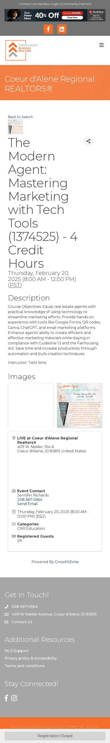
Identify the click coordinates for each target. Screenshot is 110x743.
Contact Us (27, 4)
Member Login (48, 4)
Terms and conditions (25, 666)
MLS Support (17, 651)
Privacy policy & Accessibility (31, 658)
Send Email (27, 504)
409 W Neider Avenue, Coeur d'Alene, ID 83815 (54, 614)
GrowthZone (66, 562)
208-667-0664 (29, 499)
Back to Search (20, 117)
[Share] (88, 141)
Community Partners (76, 4)
